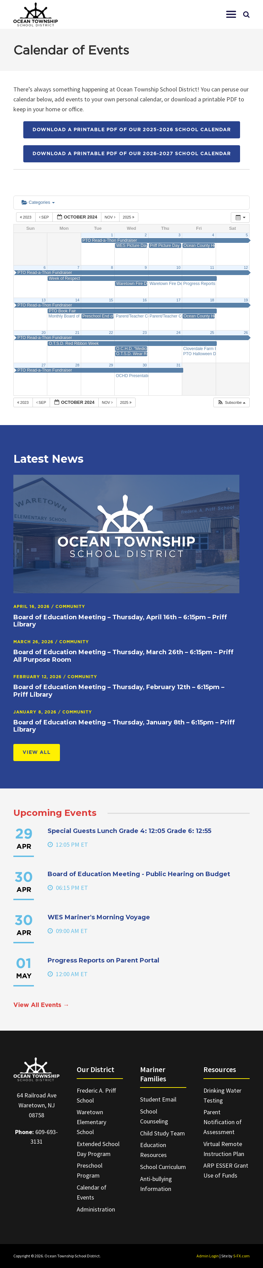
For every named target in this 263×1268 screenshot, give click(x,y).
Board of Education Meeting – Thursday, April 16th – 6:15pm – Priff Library (120, 621)
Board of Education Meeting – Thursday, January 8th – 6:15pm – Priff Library (124, 726)
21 (77, 333)
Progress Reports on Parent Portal (103, 960)
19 (246, 300)
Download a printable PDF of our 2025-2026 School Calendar (132, 129)
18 (212, 300)
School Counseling (154, 1116)
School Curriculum (163, 1167)
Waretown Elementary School (91, 1122)
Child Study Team (162, 1133)
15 (111, 300)
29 (111, 365)
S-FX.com (241, 1255)
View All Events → (41, 1005)
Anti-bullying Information (156, 1184)
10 (178, 267)
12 (246, 267)
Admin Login (208, 1255)
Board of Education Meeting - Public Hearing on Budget (139, 874)
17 (178, 300)
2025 (129, 217)
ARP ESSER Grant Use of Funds (225, 1170)
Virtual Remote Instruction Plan (223, 1149)
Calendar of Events (92, 1192)
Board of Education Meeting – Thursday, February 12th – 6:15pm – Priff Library (118, 690)
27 (43, 365)
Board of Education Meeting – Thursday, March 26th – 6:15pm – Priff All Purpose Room (123, 655)
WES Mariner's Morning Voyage (99, 917)
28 (77, 365)
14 (77, 300)
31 (178, 365)
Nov (110, 217)
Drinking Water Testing (222, 1095)
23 (145, 333)
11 (212, 267)
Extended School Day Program (98, 1149)
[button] (231, 14)
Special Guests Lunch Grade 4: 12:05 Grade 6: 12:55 (129, 831)
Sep (44, 217)
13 (43, 300)
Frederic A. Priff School (96, 1095)
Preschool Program (89, 1170)
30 (145, 365)
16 (145, 300)
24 (178, 333)
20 (43, 333)
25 (212, 333)
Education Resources (153, 1150)
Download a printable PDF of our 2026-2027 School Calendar (132, 153)
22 (111, 333)
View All (37, 752)
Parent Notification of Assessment (222, 1122)
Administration (96, 1209)
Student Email (158, 1099)
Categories (38, 202)
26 (246, 333)
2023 (26, 217)
